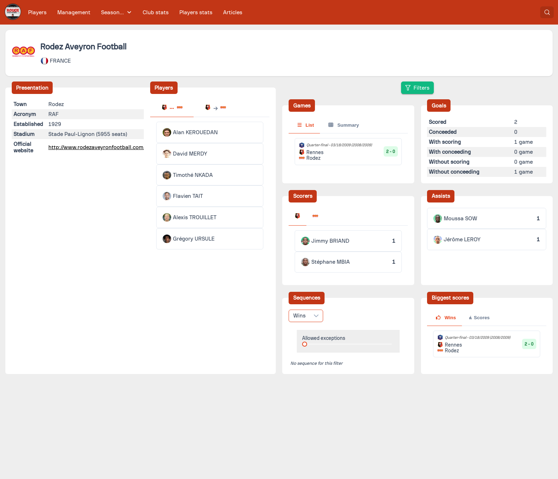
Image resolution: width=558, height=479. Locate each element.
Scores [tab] (479, 317)
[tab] (172, 108)
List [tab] (306, 125)
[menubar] (135, 12)
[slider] (304, 344)
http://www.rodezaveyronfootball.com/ (97, 147)
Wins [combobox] (299, 315)
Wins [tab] (446, 317)
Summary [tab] (343, 125)
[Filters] (417, 87)
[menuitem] (37, 12)
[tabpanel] (209, 185)
